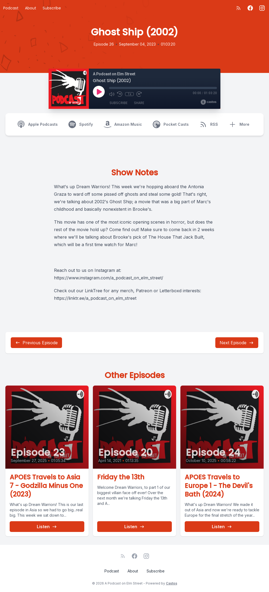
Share (139, 103)
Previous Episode (36, 342)
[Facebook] (250, 8)
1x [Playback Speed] (129, 94)
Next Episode (237, 342)
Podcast (11, 8)
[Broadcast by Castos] (208, 102)
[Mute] (111, 94)
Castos (171, 583)
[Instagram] (262, 8)
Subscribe (52, 8)
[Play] (99, 92)
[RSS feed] (238, 8)
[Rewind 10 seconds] (119, 94)
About (30, 8)
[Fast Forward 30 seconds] (139, 94)
